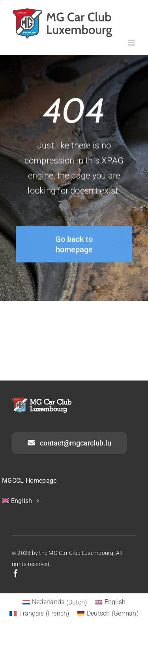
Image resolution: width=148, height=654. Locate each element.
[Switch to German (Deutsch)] (107, 613)
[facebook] (16, 574)
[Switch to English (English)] (110, 602)
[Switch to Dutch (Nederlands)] (55, 602)
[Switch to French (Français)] (39, 613)
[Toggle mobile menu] (132, 42)
